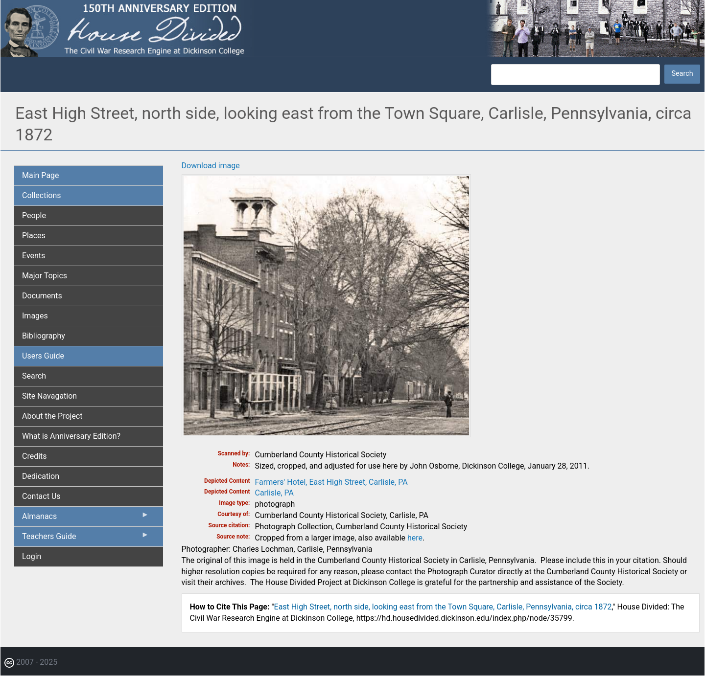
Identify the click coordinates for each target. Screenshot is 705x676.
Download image (211, 165)
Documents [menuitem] (42, 295)
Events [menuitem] (33, 255)
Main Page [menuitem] (40, 175)
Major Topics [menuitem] (44, 275)
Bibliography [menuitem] (43, 335)
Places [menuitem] (34, 235)
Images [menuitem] (35, 315)
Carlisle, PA (274, 492)
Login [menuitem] (31, 556)
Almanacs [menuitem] (85, 518)
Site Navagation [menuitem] (49, 396)
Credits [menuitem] (34, 456)
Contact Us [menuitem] (41, 496)
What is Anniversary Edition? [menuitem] (71, 436)
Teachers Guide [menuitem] (85, 538)
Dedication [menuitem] (40, 476)
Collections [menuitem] (41, 195)
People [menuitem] (34, 215)
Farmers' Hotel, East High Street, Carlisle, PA (331, 482)
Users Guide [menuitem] (43, 356)
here (415, 537)
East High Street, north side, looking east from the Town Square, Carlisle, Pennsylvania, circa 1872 (443, 606)
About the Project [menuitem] (52, 416)
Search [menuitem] (34, 376)
